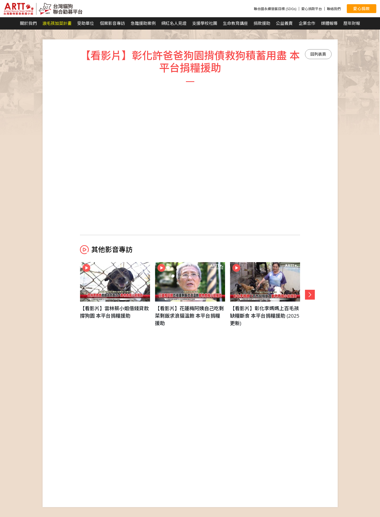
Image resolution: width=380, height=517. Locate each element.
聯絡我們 (334, 8)
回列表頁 (318, 54)
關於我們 (28, 23)
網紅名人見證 (173, 23)
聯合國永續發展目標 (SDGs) (275, 8)
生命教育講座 (235, 23)
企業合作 (307, 23)
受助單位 (85, 23)
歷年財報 (351, 23)
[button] (310, 295)
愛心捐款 (361, 8)
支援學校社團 (204, 23)
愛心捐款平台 (311, 8)
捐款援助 (262, 23)
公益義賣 (284, 23)
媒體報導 (329, 23)
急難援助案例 (143, 23)
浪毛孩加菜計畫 (57, 23)
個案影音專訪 (112, 23)
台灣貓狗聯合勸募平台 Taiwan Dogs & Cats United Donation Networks (43, 9)
